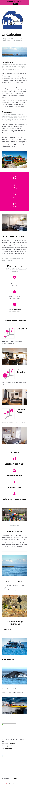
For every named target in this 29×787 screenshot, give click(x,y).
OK (15, 4)
